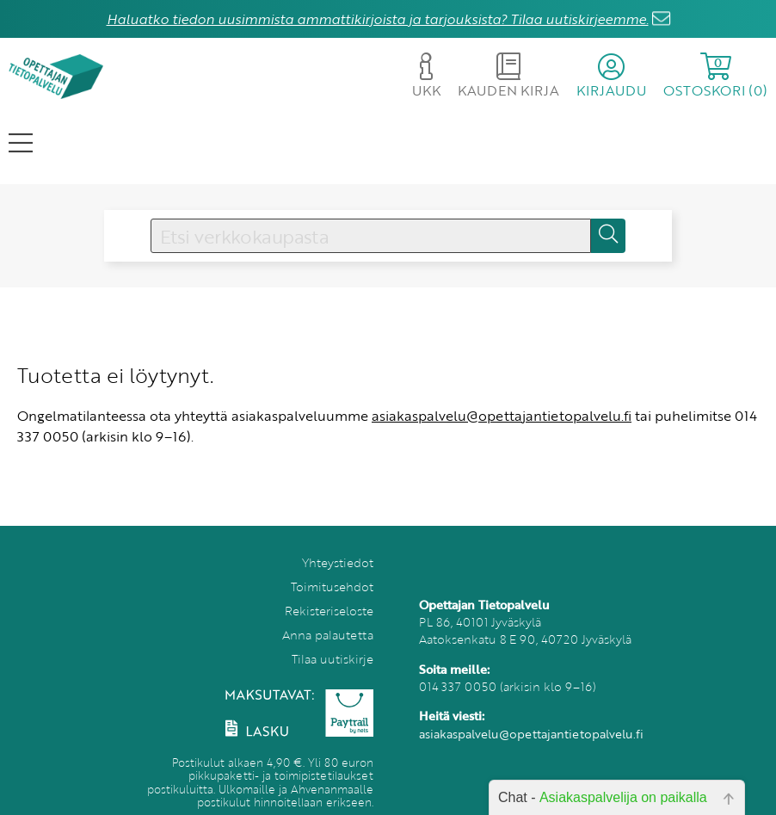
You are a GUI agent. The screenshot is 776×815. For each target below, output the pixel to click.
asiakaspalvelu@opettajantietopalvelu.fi (501, 415)
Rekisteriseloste (329, 611)
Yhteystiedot (337, 562)
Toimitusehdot (332, 586)
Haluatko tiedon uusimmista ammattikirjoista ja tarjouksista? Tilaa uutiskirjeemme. (378, 19)
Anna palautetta (327, 635)
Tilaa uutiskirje (332, 659)
